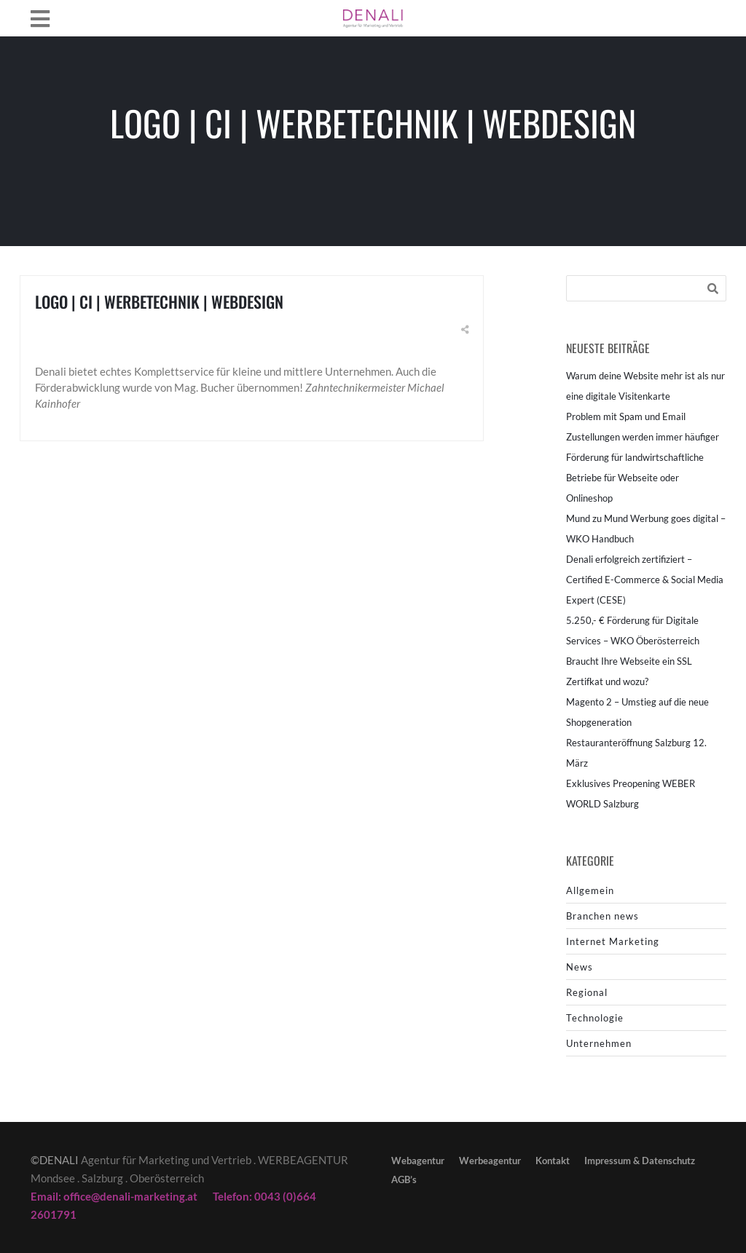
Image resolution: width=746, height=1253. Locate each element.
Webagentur (417, 1160)
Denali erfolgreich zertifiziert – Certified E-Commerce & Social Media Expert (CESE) (644, 579)
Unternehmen (599, 1043)
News (579, 967)
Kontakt (552, 1160)
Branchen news (602, 916)
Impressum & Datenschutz (639, 1160)
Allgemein (590, 890)
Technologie (595, 1018)
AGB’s (404, 1179)
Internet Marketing (612, 941)
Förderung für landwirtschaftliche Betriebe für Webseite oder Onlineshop (635, 477)
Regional (587, 992)
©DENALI (55, 1159)
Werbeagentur (490, 1160)
